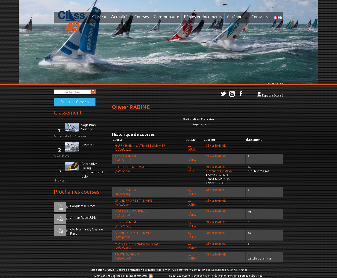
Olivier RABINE (216, 146)
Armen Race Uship (83, 218)
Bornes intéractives (251, 275)
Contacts (259, 17)
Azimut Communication (196, 275)
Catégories (236, 17)
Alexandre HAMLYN (219, 171)
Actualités (120, 17)
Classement (68, 113)
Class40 (99, 17)
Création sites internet (224, 275)
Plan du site (121, 276)
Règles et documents (203, 17)
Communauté (166, 17)
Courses (141, 17)
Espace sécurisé (272, 95)
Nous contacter (138, 276)
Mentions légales (104, 276)
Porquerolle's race (82, 206)
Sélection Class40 (75, 102)
